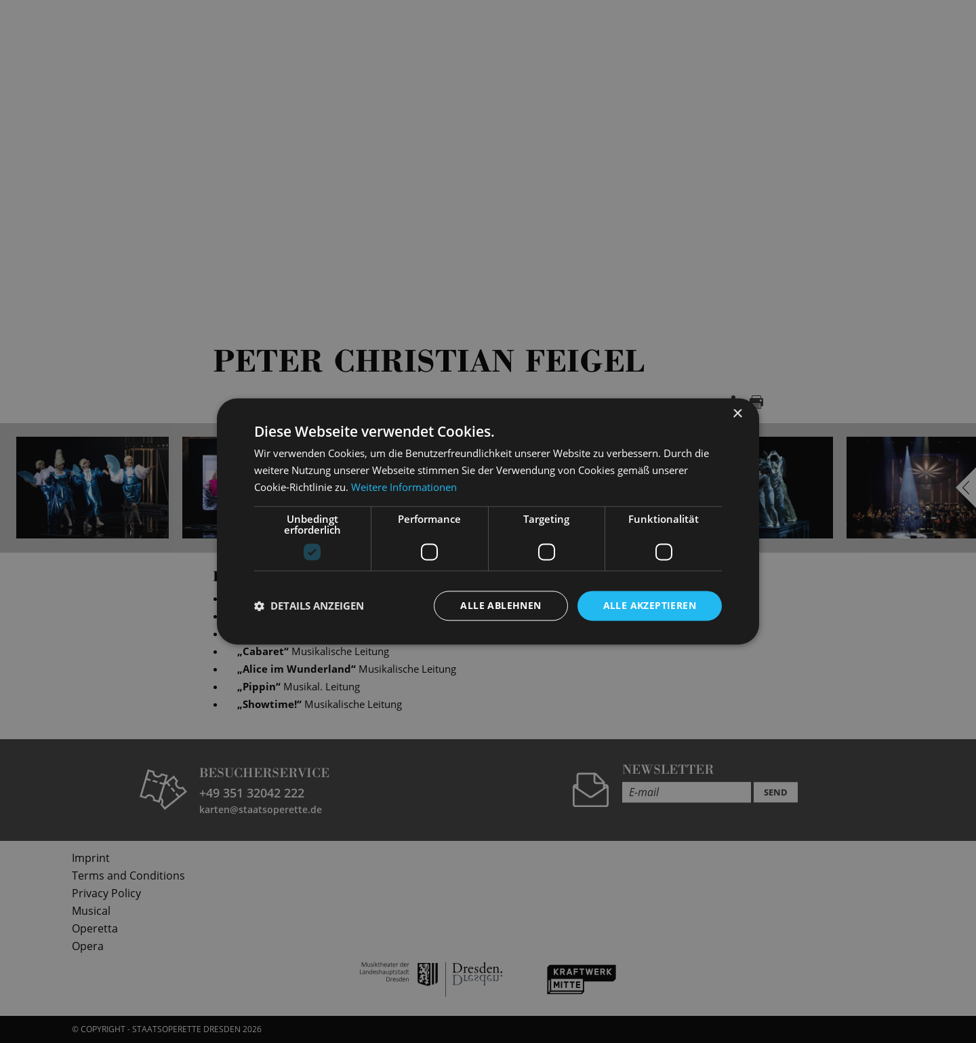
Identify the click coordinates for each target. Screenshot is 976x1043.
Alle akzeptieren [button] (649, 605)
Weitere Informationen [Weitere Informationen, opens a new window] (404, 487)
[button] (309, 605)
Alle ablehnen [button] (500, 605)
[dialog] (488, 521)
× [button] (737, 414)
